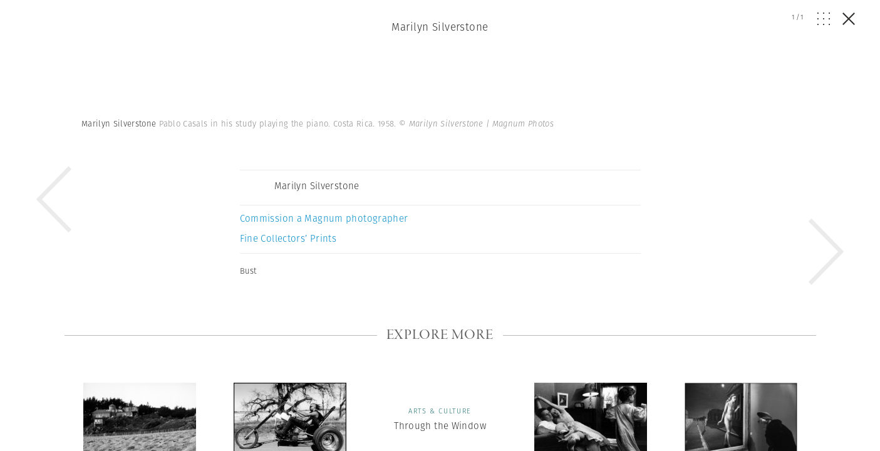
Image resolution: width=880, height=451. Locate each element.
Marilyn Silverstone (439, 26)
